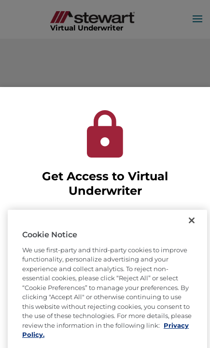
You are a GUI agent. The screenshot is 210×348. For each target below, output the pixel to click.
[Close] (191, 233)
